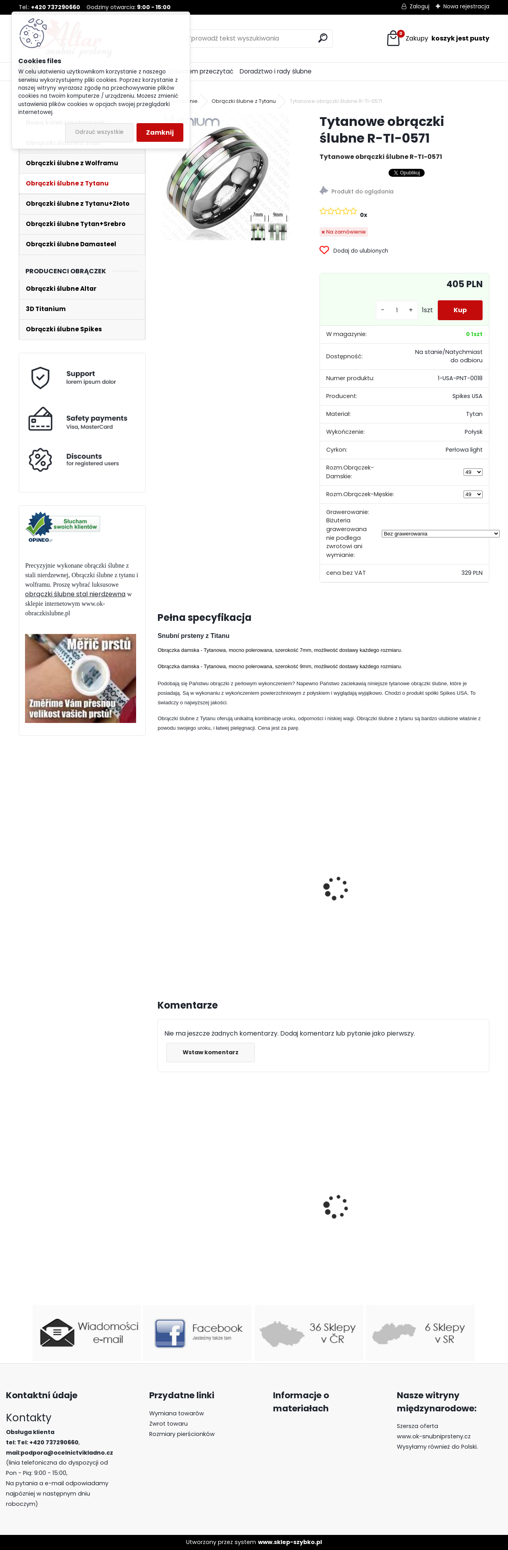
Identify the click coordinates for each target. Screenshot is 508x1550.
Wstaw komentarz (211, 1052)
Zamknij (160, 132)
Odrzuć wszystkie (99, 132)
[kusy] (397, 310)
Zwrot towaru (168, 1424)
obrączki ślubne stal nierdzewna (75, 594)
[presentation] (161, 879)
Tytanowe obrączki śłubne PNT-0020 (203, 904)
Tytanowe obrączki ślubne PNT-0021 (316, 904)
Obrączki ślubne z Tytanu (244, 101)
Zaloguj (419, 6)
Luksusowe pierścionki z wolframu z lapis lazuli (424, 1218)
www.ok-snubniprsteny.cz (434, 1436)
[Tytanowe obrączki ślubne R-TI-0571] (225, 176)
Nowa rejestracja (466, 6)
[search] (322, 38)
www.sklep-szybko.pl (290, 1542)
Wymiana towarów (176, 1413)
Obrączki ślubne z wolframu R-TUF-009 (322, 1226)
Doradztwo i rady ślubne (276, 71)
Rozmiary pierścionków (182, 1434)
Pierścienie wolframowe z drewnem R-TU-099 (202, 1241)
